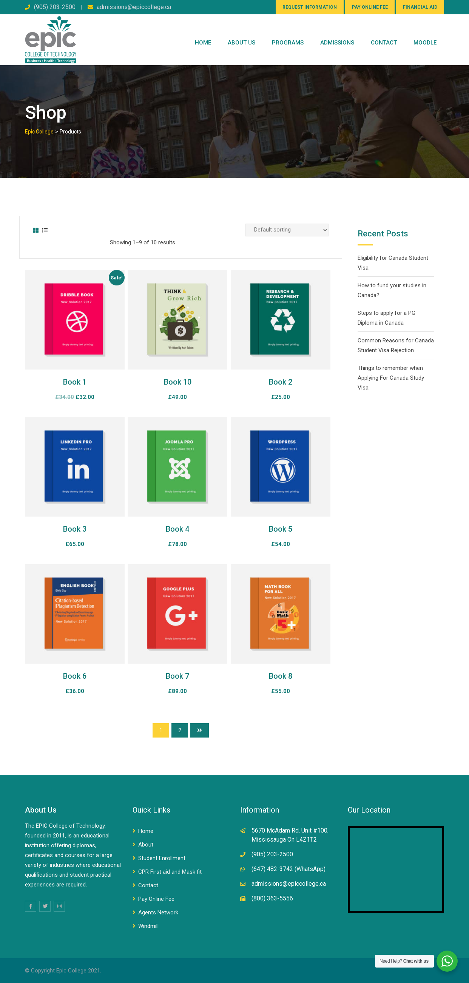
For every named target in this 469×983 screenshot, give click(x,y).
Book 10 (177, 381)
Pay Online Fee (156, 899)
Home (203, 42)
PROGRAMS (288, 42)
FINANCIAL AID (420, 7)
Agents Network (158, 912)
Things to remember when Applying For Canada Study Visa (391, 378)
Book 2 (280, 381)
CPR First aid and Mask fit (170, 871)
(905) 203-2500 (55, 7)
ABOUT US (241, 42)
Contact (148, 885)
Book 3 (74, 529)
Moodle (425, 42)
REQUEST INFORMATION (309, 7)
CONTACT (384, 42)
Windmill (148, 926)
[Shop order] (287, 230)
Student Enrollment (161, 858)
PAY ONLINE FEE (370, 7)
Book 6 (74, 676)
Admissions (337, 42)
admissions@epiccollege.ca (134, 7)
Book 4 (177, 529)
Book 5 (280, 529)
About (145, 844)
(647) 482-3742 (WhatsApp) (288, 869)
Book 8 (280, 676)
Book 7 (177, 676)
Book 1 (74, 381)
